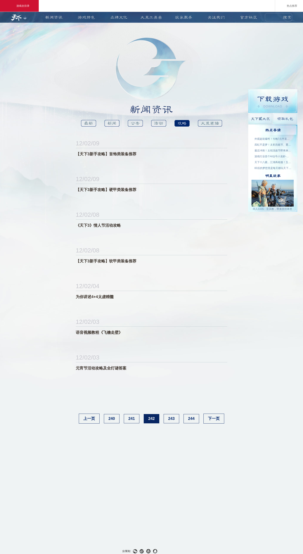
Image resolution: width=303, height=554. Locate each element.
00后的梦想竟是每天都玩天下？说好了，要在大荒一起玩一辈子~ (273, 168)
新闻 (111, 123)
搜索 (287, 17)
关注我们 (216, 17)
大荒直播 (210, 123)
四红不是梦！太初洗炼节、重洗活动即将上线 (273, 144)
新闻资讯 (54, 17)
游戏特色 (86, 17)
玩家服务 (183, 17)
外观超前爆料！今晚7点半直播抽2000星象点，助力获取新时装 (273, 138)
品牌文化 (118, 17)
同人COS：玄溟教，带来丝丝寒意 (272, 208)
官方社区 (248, 17)
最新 (88, 123)
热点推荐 (289, 5)
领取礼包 (285, 118)
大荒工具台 (151, 17)
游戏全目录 (19, 5)
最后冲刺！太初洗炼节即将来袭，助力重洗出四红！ (273, 150)
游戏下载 (272, 101)
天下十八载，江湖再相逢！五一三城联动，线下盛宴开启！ (273, 162)
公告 (135, 123)
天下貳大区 (260, 118)
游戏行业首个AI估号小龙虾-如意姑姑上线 (273, 156)
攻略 (182, 123)
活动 (158, 123)
